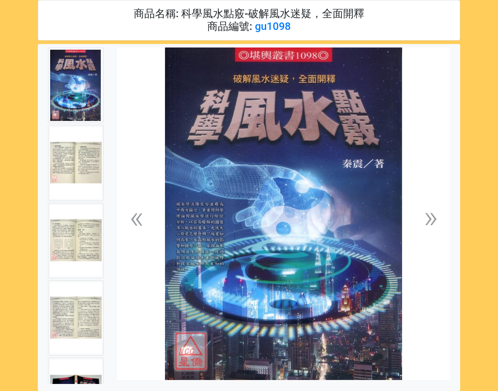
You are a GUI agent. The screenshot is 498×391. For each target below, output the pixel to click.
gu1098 (273, 26)
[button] (136, 217)
